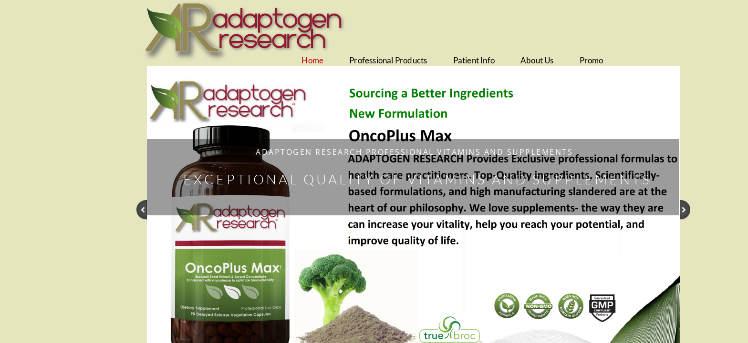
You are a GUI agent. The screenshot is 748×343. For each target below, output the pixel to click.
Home (312, 60)
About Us (537, 60)
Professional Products (388, 60)
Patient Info (474, 60)
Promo (591, 60)
